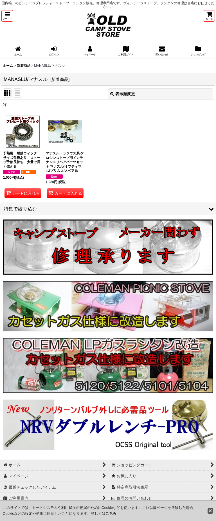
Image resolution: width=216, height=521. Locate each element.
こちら (110, 513)
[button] (7, 16)
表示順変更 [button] (122, 94)
